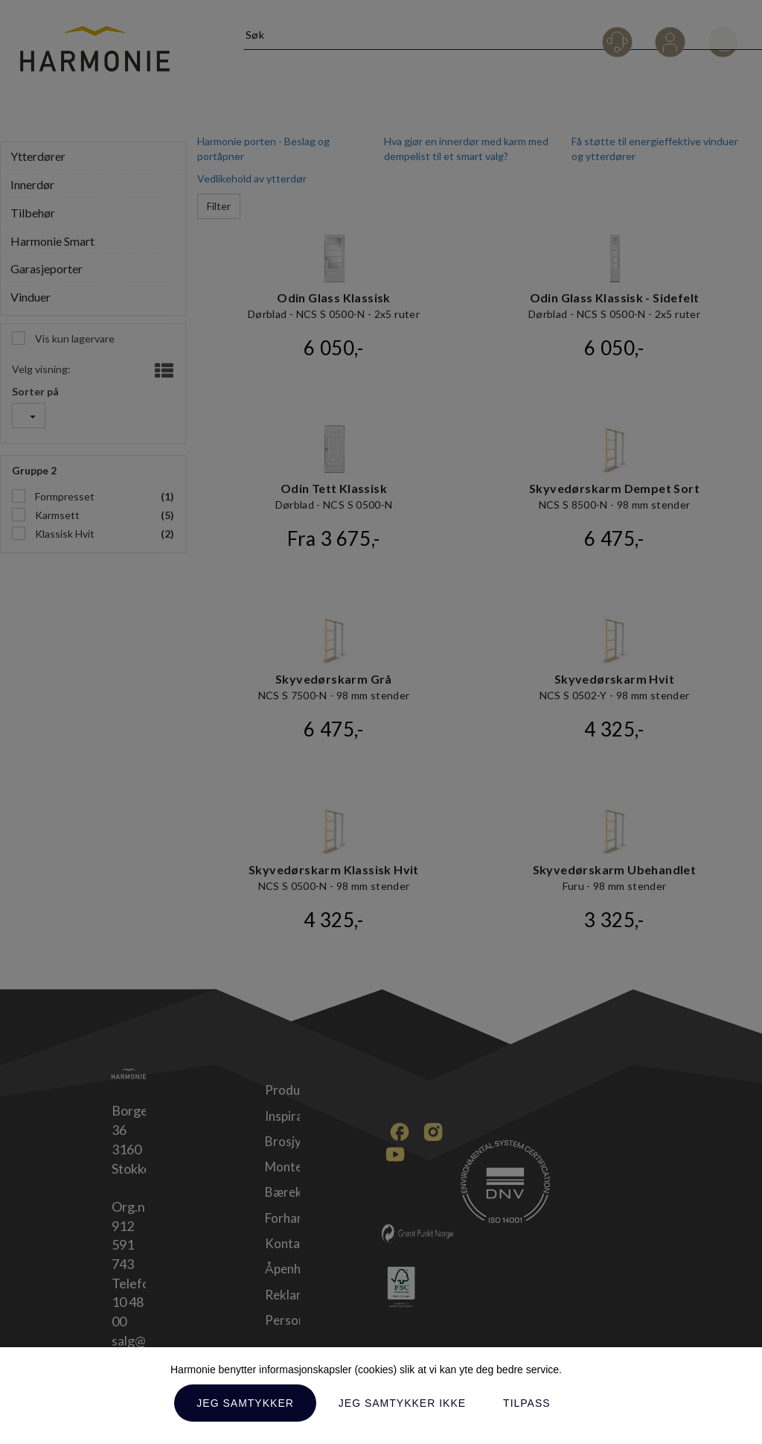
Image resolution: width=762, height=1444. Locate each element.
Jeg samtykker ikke (402, 1403)
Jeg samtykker (244, 1403)
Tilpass (527, 1403)
